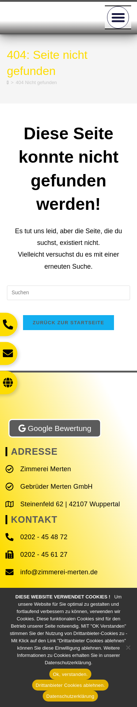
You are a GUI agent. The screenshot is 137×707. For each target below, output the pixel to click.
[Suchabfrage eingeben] (68, 293)
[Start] (8, 82)
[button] (118, 17)
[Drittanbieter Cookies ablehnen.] (128, 647)
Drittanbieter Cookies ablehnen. (70, 685)
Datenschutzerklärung (70, 696)
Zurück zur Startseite (68, 322)
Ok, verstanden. (70, 674)
